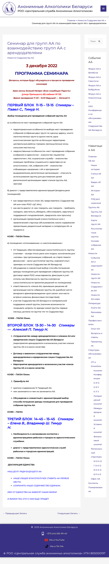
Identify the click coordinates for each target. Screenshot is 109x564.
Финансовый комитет (98, 440)
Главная (92, 158)
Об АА (91, 162)
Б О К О (97, 469)
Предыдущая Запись (15, 515)
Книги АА (96, 307)
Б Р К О (97, 473)
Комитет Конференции (98, 374)
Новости (92, 253)
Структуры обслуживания (94, 353)
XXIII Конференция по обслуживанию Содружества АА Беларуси (95, 119)
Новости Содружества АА (20, 59)
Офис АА (95, 478)
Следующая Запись (69, 515)
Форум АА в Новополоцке (94, 99)
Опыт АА (95, 328)
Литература (94, 303)
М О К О (98, 460)
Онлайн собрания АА (96, 245)
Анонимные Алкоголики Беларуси (47, 7)
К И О (96, 382)
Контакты (93, 482)
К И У (96, 386)
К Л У (96, 391)
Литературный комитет (98, 399)
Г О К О (97, 465)
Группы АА (93, 208)
